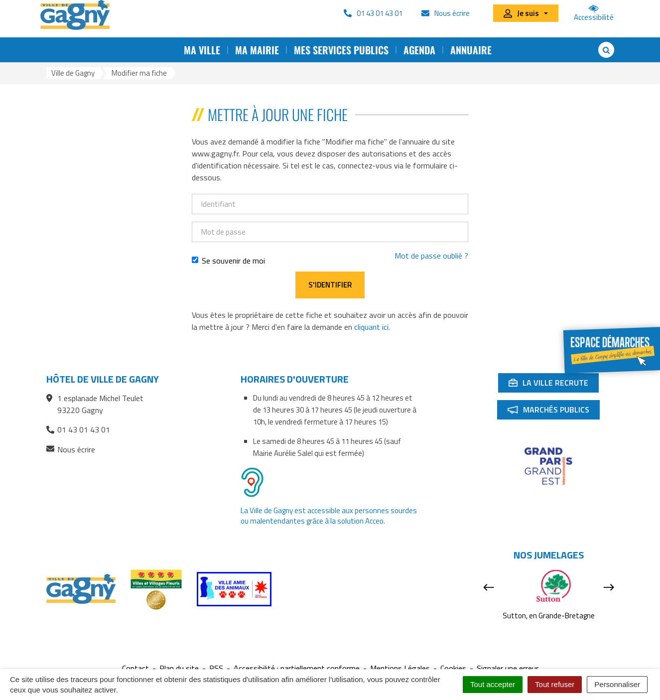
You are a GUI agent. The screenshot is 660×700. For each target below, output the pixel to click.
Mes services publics (341, 49)
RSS (216, 668)
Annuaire (471, 49)
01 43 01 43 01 (78, 429)
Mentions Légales (400, 668)
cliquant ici (371, 327)
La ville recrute (553, 385)
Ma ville (202, 49)
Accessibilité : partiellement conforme (297, 668)
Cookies (453, 668)
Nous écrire (70, 449)
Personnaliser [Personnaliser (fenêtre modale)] (617, 684)
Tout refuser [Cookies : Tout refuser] (554, 684)
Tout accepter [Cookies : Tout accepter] (492, 684)
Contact (135, 668)
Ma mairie (257, 49)
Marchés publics (553, 412)
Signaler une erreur (507, 668)
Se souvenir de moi (228, 261)
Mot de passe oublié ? (431, 256)
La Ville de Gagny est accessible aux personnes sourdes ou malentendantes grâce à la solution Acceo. (329, 516)
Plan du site (179, 668)
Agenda (419, 49)
